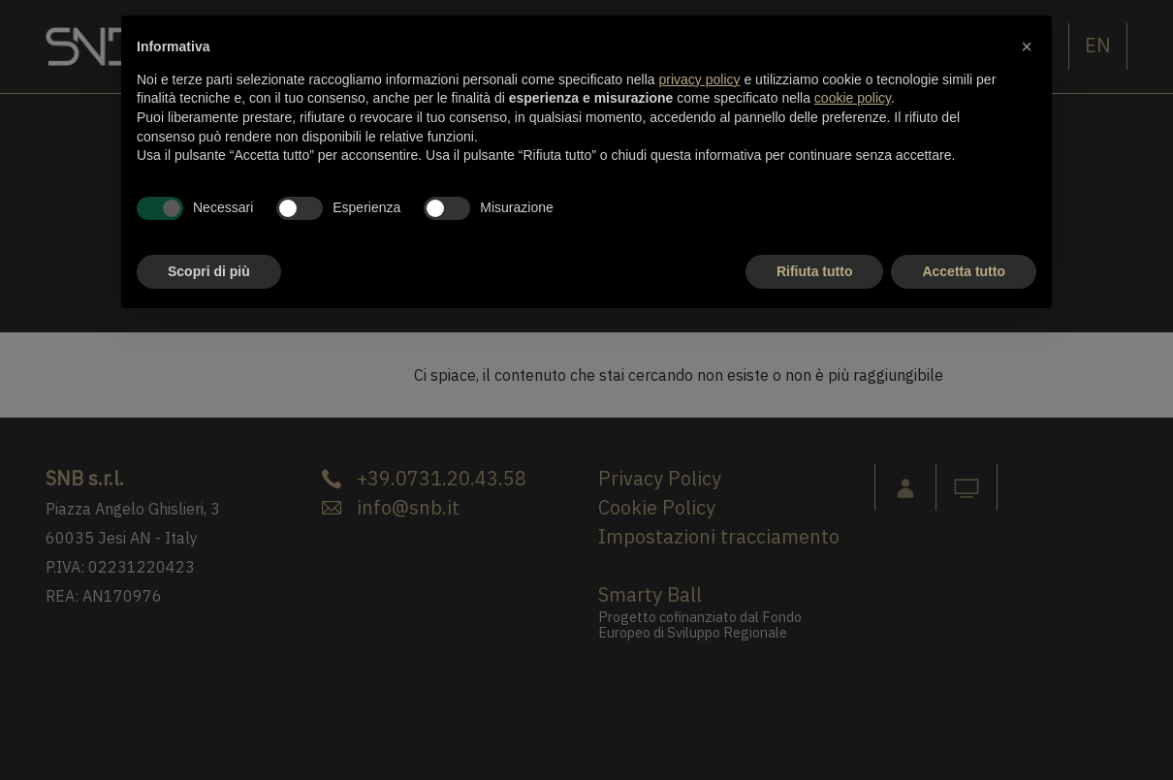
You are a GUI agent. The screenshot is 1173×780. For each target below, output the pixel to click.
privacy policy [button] (700, 79)
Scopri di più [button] (209, 271)
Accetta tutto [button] (963, 271)
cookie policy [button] (852, 98)
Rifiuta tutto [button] (815, 271)
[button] (1026, 46)
